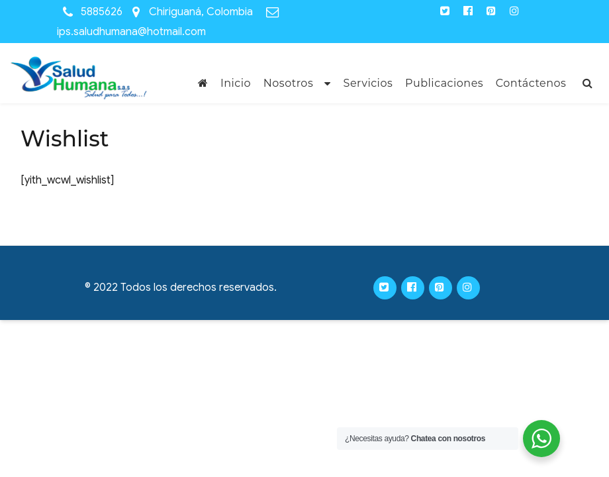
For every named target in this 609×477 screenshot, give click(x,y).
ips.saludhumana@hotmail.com (131, 31)
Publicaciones (444, 83)
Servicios (368, 83)
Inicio (235, 83)
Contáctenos (531, 83)
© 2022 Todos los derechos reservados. (181, 287)
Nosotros (288, 83)
